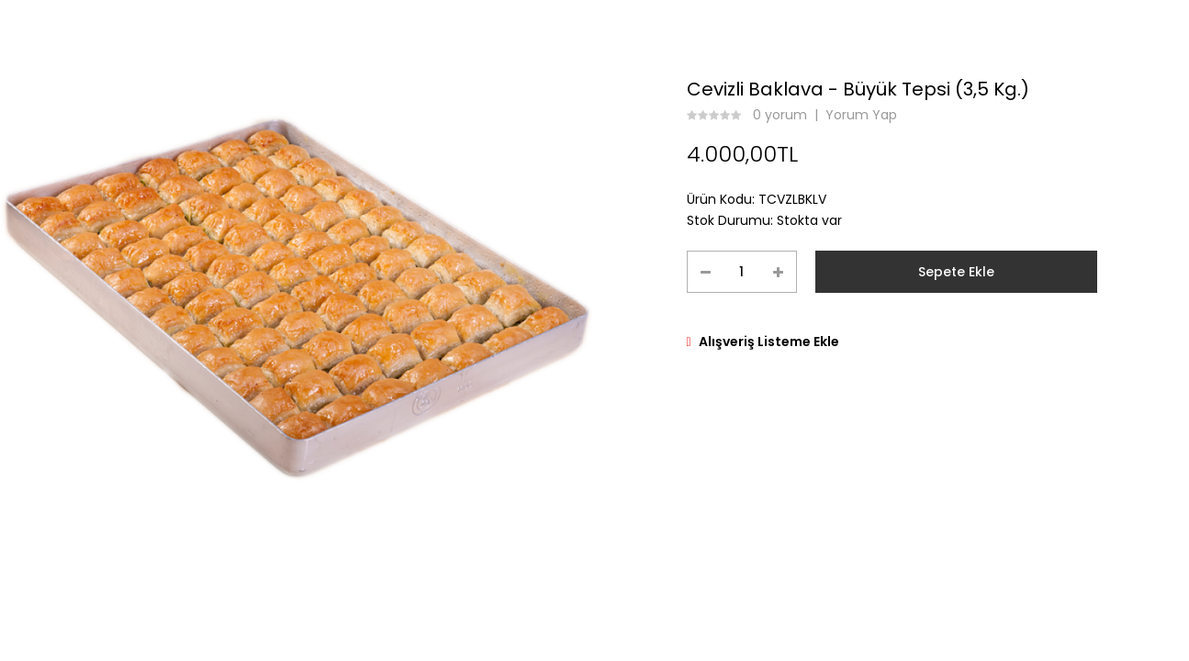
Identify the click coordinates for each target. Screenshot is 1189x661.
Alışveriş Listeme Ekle (769, 341)
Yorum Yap (861, 115)
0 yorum (780, 115)
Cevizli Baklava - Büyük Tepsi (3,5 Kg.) (858, 89)
